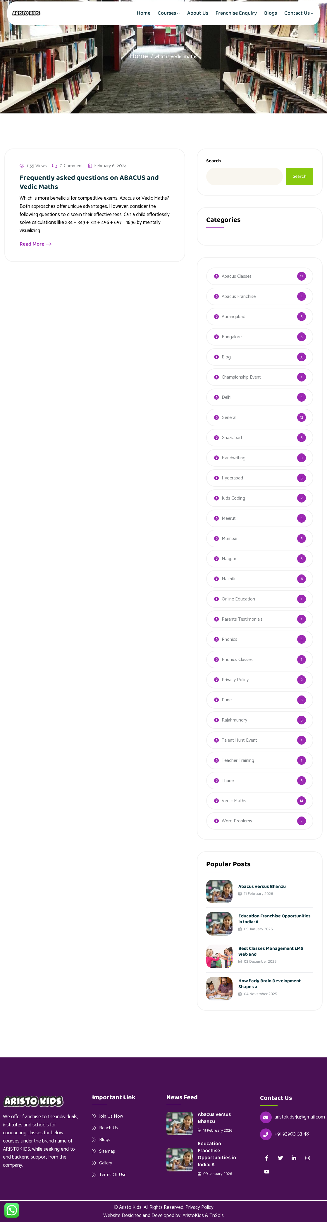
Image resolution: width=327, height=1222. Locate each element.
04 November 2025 (257, 994)
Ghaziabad (232, 438)
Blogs (270, 13)
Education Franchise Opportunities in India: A (274, 919)
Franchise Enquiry (236, 13)
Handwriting (233, 458)
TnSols (216, 1215)
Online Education (238, 599)
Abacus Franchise (239, 297)
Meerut (229, 518)
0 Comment (67, 166)
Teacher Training (238, 760)
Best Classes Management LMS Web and (270, 951)
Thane (228, 781)
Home (143, 13)
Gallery (105, 1163)
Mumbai (229, 539)
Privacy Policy (235, 680)
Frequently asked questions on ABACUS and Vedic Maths (89, 183)
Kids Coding (233, 498)
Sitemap (107, 1151)
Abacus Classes (237, 276)
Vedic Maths (234, 801)
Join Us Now (111, 1116)
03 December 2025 (257, 961)
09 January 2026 (255, 929)
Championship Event (241, 377)
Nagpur (229, 559)
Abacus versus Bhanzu (262, 886)
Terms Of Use (112, 1174)
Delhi (226, 397)
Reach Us (108, 1127)
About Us (197, 13)
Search (213, 161)
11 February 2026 (255, 893)
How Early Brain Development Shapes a (269, 983)
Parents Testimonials (242, 619)
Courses (167, 13)
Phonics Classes (237, 660)
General (229, 418)
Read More (35, 245)
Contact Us (297, 13)
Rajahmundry (234, 720)
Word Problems (237, 821)
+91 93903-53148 (292, 1134)
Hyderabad (232, 478)
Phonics (229, 639)
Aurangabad (233, 317)
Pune (227, 700)
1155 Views (33, 166)
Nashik (228, 579)
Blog (226, 357)
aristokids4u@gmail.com (300, 1117)
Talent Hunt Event (239, 740)
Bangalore (232, 337)
